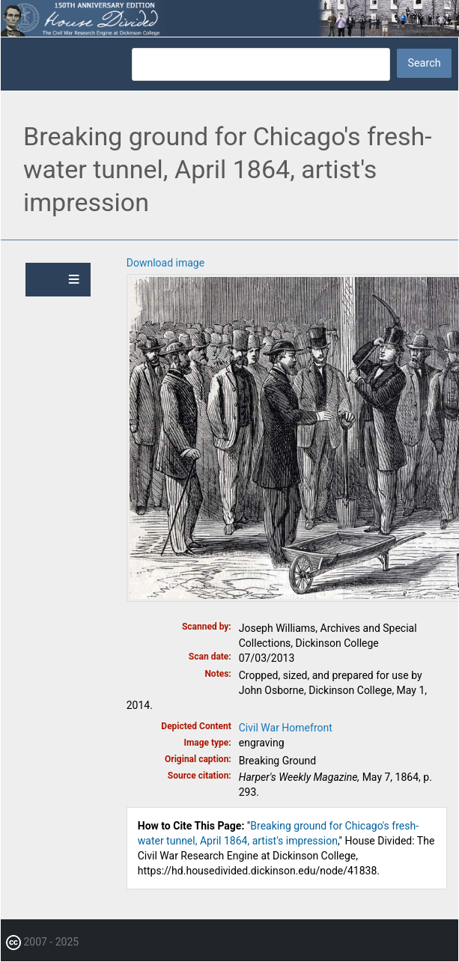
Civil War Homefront (285, 728)
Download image (165, 263)
